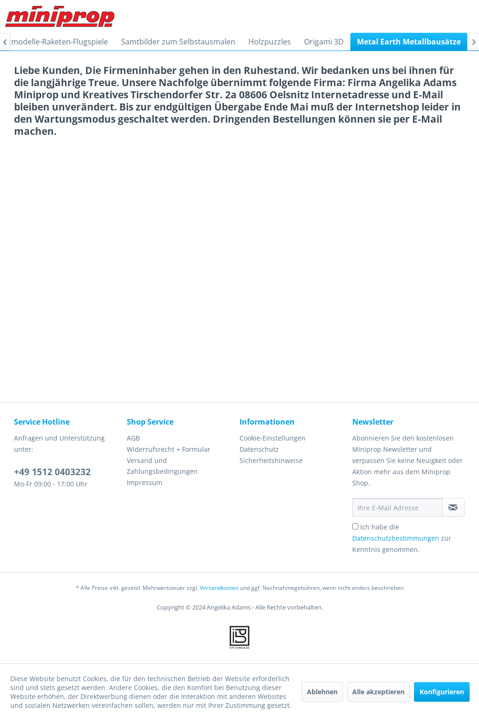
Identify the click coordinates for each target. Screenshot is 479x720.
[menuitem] (178, 42)
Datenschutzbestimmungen (395, 538)
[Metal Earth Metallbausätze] (408, 42)
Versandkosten (219, 588)
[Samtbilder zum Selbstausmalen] (178, 42)
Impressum (144, 482)
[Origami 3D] (324, 42)
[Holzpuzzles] (270, 42)
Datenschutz (259, 449)
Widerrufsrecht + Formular (168, 449)
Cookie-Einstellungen (272, 437)
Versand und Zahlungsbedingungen (162, 466)
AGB (133, 437)
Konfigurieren (442, 691)
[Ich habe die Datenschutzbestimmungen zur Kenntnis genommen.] (355, 526)
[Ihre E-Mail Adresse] (397, 507)
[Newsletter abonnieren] (453, 507)
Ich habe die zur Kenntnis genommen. (401, 538)
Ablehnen (322, 691)
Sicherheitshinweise (271, 460)
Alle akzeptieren (378, 691)
